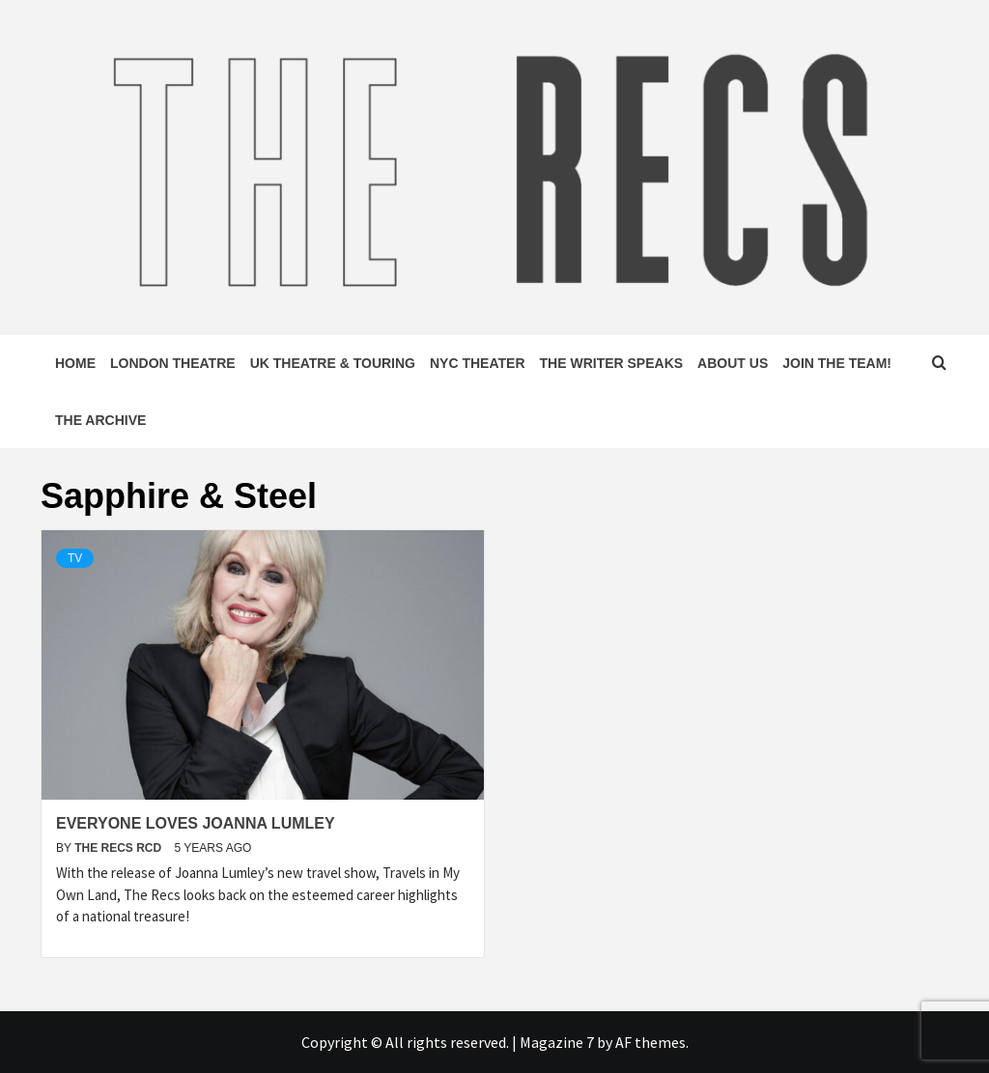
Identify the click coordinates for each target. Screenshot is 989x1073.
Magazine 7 (557, 1042)
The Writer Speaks (612, 363)
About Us (732, 363)
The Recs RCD (119, 848)
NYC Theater (477, 363)
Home (75, 363)
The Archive (100, 420)
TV (75, 558)
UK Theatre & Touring (332, 363)
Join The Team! (836, 363)
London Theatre (173, 363)
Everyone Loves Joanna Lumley (195, 823)
